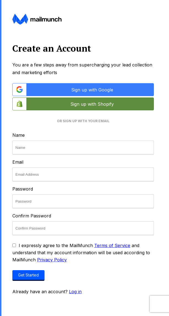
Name (18, 135)
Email (17, 162)
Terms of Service (112, 245)
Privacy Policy (52, 259)
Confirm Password (31, 216)
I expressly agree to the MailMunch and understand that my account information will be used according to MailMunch (81, 252)
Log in (75, 291)
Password (22, 189)
